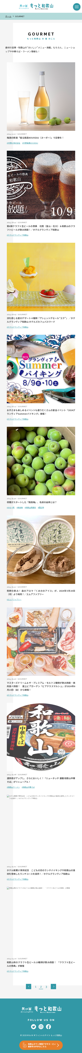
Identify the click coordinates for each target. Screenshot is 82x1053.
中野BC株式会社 (14, 143)
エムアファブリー (14, 599)
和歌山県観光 (31, 507)
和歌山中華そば (29, 787)
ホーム (8, 16)
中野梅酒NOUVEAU (30, 143)
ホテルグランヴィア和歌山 (18, 235)
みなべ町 (11, 507)
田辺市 (41, 507)
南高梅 (20, 507)
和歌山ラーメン (14, 787)
